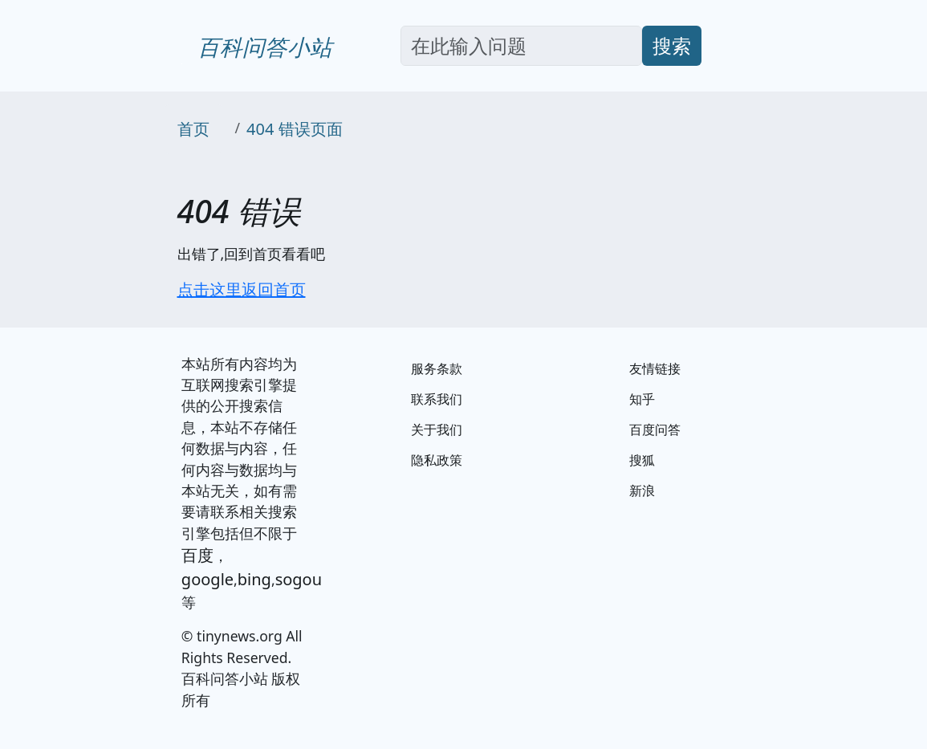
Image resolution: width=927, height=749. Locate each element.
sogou (298, 579)
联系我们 (436, 399)
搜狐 (642, 460)
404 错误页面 (294, 129)
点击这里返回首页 (241, 289)
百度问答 (655, 429)
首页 (193, 129)
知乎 (642, 399)
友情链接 (655, 368)
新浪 (642, 490)
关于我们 (436, 429)
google (207, 579)
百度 (197, 555)
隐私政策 (436, 460)
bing (254, 579)
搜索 (672, 45)
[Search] (521, 46)
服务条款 (436, 368)
